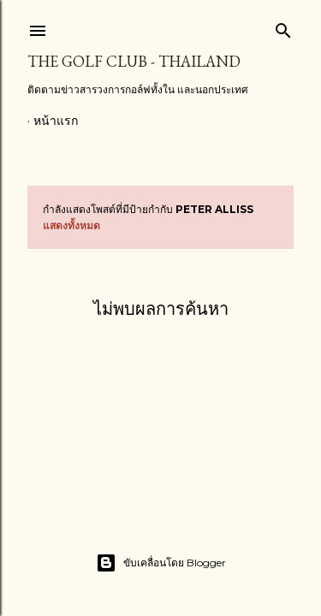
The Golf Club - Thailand (134, 61)
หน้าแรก (55, 120)
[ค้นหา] (283, 27)
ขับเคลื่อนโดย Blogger (161, 563)
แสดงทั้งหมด (71, 225)
